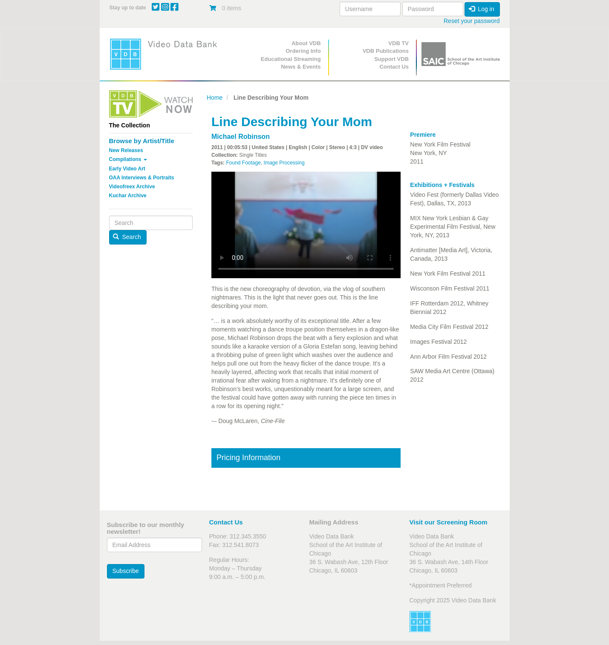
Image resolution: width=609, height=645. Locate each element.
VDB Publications (386, 51)
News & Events (300, 66)
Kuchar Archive (128, 196)
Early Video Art (127, 169)
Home (214, 97)
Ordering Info (303, 51)
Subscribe (126, 570)
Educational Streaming (291, 59)
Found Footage (243, 163)
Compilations (128, 159)
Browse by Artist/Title (141, 140)
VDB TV (398, 43)
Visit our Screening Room (449, 522)
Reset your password (472, 20)
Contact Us (394, 66)
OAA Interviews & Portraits (141, 178)
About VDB (306, 43)
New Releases (126, 150)
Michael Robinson (240, 136)
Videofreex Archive (132, 187)
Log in (481, 9)
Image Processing (284, 163)
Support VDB (391, 59)
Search (127, 236)
